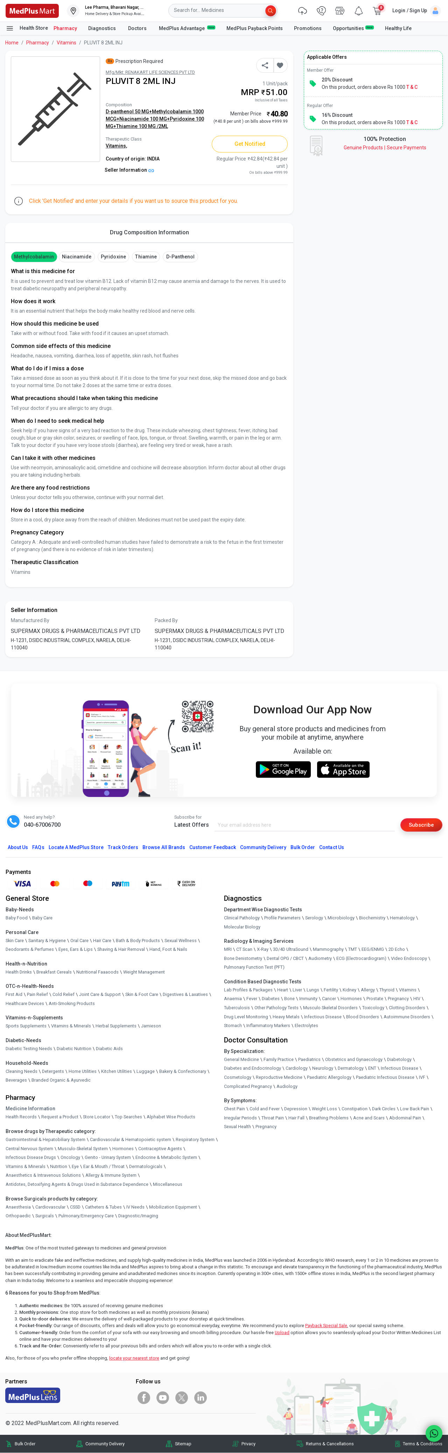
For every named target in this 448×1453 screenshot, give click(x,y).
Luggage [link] (145, 1071)
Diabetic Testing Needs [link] (29, 1049)
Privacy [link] (248, 1444)
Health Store (27, 28)
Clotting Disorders (407, 1008)
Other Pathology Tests (276, 1008)
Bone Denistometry (243, 958)
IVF (422, 1077)
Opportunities (353, 28)
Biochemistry (372, 918)
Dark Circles (384, 1109)
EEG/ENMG (373, 949)
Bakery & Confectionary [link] (182, 1071)
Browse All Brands (163, 847)
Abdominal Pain (405, 1118)
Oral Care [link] (79, 940)
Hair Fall (296, 1118)
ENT (372, 1068)
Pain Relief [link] (37, 994)
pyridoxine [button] (113, 256)
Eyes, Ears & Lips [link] (75, 949)
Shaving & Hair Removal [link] (121, 949)
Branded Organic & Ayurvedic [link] (61, 1080)
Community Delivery (263, 847)
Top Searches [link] (128, 1117)
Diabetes (271, 999)
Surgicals (44, 1216)
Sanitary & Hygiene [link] (47, 940)
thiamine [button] (145, 256)
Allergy (368, 990)
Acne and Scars (369, 1118)
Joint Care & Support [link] (100, 994)
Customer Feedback (212, 847)
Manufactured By (30, 620)
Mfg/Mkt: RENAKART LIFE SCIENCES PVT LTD (150, 72)
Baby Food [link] (17, 918)
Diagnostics (102, 28)
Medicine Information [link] (30, 1109)
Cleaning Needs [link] (21, 1071)
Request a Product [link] (59, 1117)
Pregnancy (398, 999)
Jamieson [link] (151, 1026)
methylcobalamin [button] (34, 256)
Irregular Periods (240, 1118)
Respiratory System (195, 1139)
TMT (352, 949)
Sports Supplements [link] (26, 1026)
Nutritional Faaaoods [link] (97, 972)
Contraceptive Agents (160, 1149)
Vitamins (66, 42)
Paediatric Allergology (329, 1077)
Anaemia (233, 999)
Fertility (331, 990)
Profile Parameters (282, 918)
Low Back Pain (414, 1109)
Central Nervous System (29, 1149)
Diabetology (399, 1059)
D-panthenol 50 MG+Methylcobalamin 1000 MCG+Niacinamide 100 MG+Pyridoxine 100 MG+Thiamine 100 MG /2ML (155, 119)
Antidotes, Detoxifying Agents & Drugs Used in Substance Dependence (77, 1184)
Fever (251, 999)
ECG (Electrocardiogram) (361, 958)
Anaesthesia (18, 1207)
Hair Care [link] (102, 940)
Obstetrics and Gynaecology (354, 1059)
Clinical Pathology (242, 918)
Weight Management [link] (144, 972)
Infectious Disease (323, 1017)
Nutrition (58, 1166)
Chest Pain (234, 1109)
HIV (416, 999)
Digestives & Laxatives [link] (185, 994)
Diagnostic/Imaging (138, 1216)
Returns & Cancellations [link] (330, 1444)
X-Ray (262, 949)
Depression (295, 1109)
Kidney (349, 990)
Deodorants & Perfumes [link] (30, 949)
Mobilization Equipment (173, 1207)
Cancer (329, 999)
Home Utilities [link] (83, 1071)
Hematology (402, 918)
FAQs (38, 847)
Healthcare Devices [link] (25, 1003)
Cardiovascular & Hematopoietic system (130, 1139)
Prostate (374, 999)
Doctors (138, 28)
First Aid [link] (14, 994)
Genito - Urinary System (108, 1157)
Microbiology (341, 918)
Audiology (287, 1086)
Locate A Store (76, 847)
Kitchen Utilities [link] (116, 1071)
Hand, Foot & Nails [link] (168, 949)
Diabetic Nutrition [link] (74, 1049)
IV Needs (135, 1207)
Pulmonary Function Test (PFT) (254, 967)
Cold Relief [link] (63, 994)
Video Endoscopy (409, 958)
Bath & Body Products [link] (138, 940)
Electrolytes (306, 1025)
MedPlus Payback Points (254, 28)
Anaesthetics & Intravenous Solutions (43, 1175)
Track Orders (123, 847)
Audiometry (320, 958)
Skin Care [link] (15, 940)
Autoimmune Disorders (407, 1017)
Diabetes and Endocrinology (252, 1068)
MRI (228, 949)
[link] (32, 10)
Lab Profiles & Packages (248, 990)
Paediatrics (309, 1059)
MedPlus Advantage (187, 28)
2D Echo (396, 949)
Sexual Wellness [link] (180, 940)
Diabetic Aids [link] (109, 1049)
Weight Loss (324, 1109)
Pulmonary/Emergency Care (86, 1216)
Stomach (233, 1025)
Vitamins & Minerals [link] (71, 1026)
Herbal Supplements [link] (116, 1026)
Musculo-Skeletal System (83, 1149)
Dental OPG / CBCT (285, 958)
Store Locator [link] (96, 1117)
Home (12, 42)
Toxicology (373, 1008)
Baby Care (42, 918)
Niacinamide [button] (77, 256)
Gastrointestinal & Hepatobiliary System (45, 1139)
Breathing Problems (329, 1118)
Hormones (123, 1149)
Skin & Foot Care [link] (141, 994)
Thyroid (386, 990)
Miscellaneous (167, 1184)
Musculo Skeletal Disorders (330, 1008)
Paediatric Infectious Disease (385, 1077)
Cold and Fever (265, 1109)
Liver (297, 990)
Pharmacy (65, 28)
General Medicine (241, 1059)
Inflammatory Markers (268, 1025)
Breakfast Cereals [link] (54, 972)
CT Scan (244, 949)
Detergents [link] (53, 1071)
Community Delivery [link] (105, 1444)
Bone (289, 999)
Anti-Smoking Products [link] (72, 1003)
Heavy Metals (286, 1017)
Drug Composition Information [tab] (149, 232)
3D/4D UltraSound (290, 949)
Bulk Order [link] (25, 1444)
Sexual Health (237, 1127)
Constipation (355, 1109)
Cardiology (297, 1068)
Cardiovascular (50, 1207)
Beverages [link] (16, 1080)
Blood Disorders (362, 1017)
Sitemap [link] (183, 1444)
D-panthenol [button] (180, 256)
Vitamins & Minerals (26, 1166)
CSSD (75, 1207)
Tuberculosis (237, 1008)
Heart (282, 990)
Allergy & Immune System (110, 1175)
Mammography (328, 949)
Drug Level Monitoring (246, 1017)
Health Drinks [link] (19, 972)
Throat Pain (272, 1118)
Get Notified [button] (250, 144)
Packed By (166, 620)
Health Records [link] (21, 1117)
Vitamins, (116, 146)
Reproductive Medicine (279, 1077)
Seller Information (129, 170)
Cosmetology (237, 1077)
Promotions (308, 28)
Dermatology (351, 1068)
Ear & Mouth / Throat (104, 1166)
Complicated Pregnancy (248, 1086)
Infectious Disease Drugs (31, 1157)
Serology (314, 918)
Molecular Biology (242, 927)
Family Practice (279, 1059)
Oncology (70, 1157)
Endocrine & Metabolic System (166, 1157)
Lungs (313, 990)
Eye (75, 1166)
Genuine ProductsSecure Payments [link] (385, 147)
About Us (18, 847)
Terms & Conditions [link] (422, 1444)
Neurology (322, 1068)
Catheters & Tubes (103, 1207)
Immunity (308, 999)
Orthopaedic (18, 1216)
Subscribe (421, 824)
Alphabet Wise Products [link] (171, 1117)
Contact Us (331, 847)
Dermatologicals (145, 1166)
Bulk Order (302, 847)
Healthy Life (398, 28)
